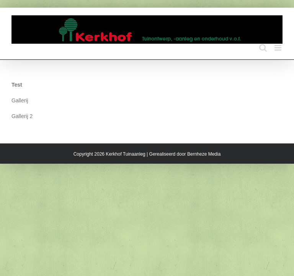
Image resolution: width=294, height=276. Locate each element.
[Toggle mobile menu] (278, 48)
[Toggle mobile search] (263, 48)
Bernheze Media (203, 154)
